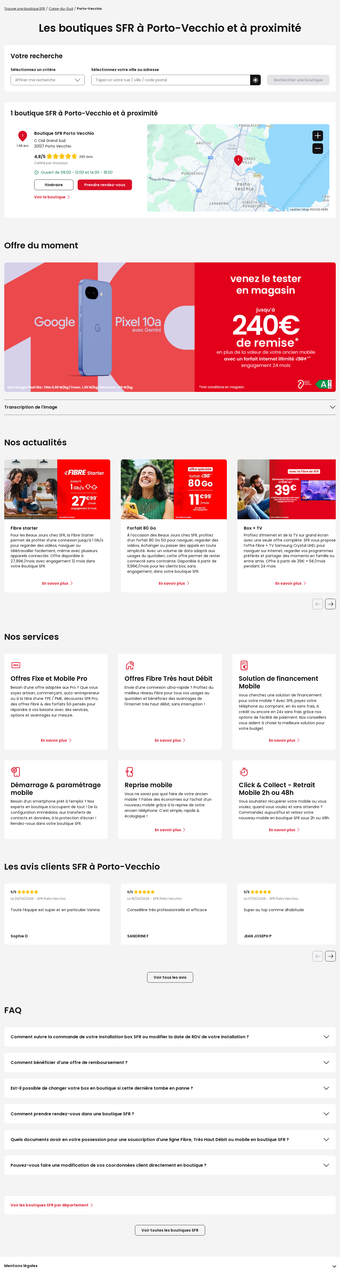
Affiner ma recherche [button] (47, 80)
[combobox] (170, 80)
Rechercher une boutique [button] (298, 80)
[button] (255, 80)
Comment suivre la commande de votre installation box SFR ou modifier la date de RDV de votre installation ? (170, 1037)
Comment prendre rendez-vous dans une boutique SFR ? (170, 1114)
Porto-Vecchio (89, 8)
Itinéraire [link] (54, 184)
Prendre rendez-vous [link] (104, 184)
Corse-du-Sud (61, 8)
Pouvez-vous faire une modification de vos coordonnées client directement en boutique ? (170, 1165)
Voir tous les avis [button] (170, 977)
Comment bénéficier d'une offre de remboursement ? (170, 1062)
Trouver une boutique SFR (24, 8)
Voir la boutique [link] (49, 197)
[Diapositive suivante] (330, 604)
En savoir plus (54, 740)
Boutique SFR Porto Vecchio (64, 133)
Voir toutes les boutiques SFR (170, 1230)
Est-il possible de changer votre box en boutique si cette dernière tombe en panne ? (170, 1088)
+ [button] (317, 136)
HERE (324, 209)
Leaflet (295, 209)
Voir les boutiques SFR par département (51, 1205)
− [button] (317, 148)
